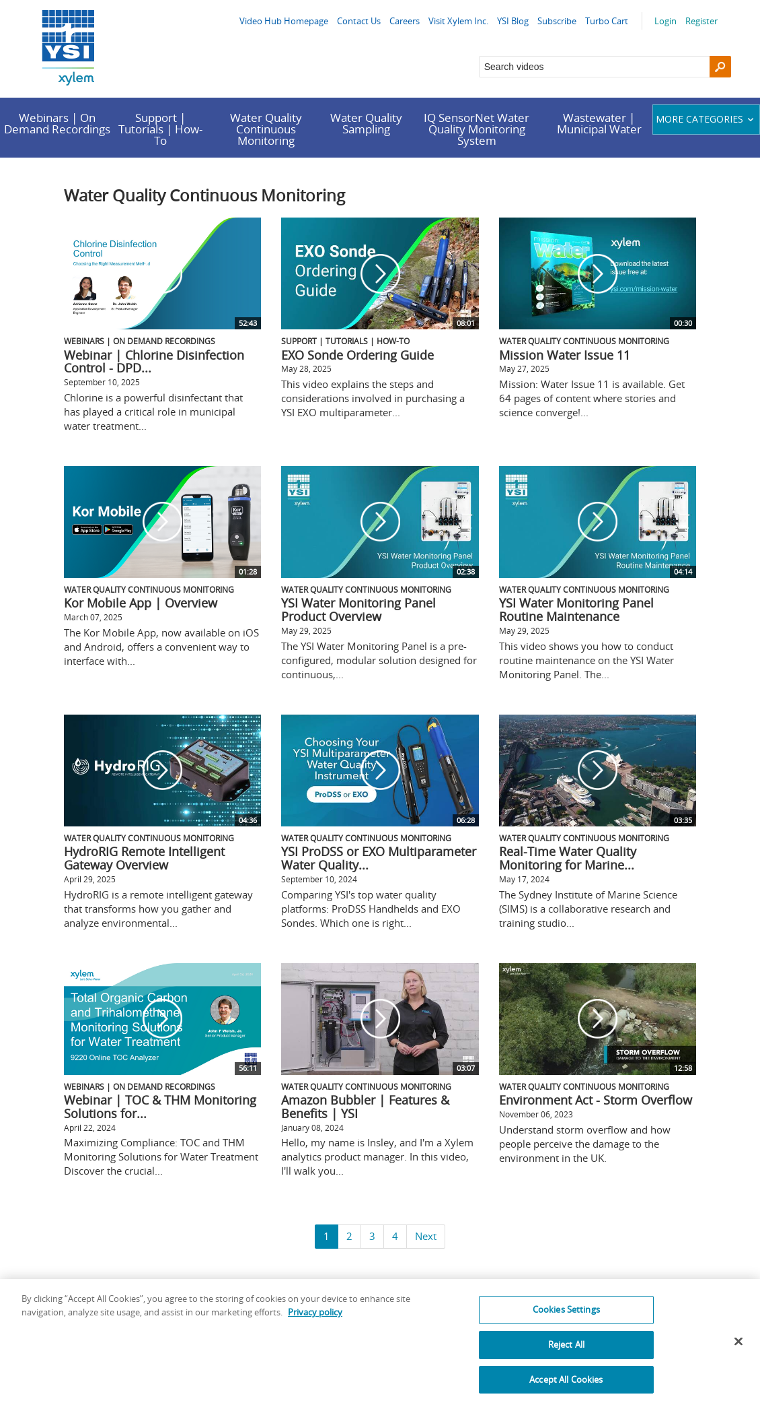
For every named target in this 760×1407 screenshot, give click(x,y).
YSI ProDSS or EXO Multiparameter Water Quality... (378, 858)
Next (425, 1236)
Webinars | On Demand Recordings (57, 123)
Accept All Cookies (566, 1389)
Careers (404, 21)
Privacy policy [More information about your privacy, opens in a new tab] (315, 1321)
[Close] (738, 1351)
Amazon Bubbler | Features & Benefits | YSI (365, 1106)
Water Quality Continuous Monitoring (266, 129)
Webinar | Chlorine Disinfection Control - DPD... (154, 362)
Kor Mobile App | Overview (140, 603)
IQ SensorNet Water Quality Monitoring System (476, 129)
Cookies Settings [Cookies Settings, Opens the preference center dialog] (566, 1319)
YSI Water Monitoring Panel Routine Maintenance (576, 609)
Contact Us (359, 21)
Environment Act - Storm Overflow (595, 1100)
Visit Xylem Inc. (458, 21)
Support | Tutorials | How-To (160, 129)
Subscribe (556, 21)
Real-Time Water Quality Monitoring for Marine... (567, 858)
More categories (706, 118)
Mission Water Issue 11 (564, 355)
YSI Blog (513, 21)
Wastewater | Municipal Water (599, 123)
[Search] (720, 66)
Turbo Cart (606, 21)
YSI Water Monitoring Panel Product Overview (358, 609)
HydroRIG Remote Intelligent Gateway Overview (144, 858)
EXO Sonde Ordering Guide (357, 355)
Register (701, 21)
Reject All (566, 1354)
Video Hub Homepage (283, 21)
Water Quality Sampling (366, 123)
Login (665, 21)
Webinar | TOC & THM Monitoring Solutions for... (160, 1106)
